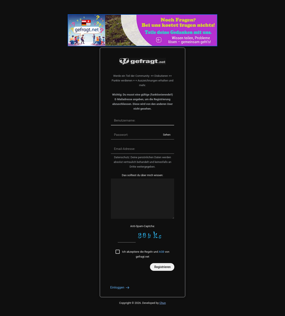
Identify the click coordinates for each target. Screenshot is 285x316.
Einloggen (120, 287)
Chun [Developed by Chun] (162, 302)
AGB (161, 251)
